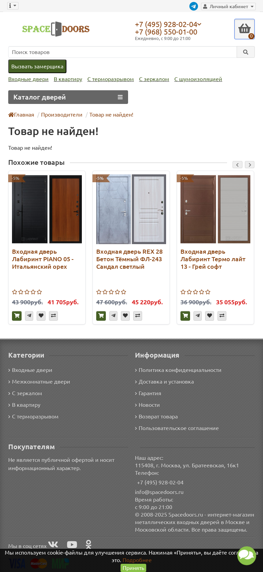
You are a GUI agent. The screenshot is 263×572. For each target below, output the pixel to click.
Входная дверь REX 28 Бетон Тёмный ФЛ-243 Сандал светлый (129, 259)
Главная (21, 114)
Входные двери (27, 79)
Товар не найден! (109, 114)
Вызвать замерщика (37, 66)
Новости (147, 404)
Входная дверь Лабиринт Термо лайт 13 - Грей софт (212, 259)
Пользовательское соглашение (176, 427)
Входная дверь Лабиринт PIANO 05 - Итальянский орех (43, 259)
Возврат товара (156, 416)
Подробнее (137, 560)
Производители (61, 114)
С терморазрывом (108, 79)
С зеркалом (151, 79)
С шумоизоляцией (194, 79)
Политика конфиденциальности (177, 369)
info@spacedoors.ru (159, 491)
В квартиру (66, 79)
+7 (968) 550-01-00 (168, 31)
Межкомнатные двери (38, 381)
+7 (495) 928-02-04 (168, 24)
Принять (133, 568)
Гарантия (148, 393)
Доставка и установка (164, 381)
